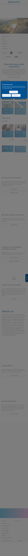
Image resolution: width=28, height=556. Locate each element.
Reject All (16, 95)
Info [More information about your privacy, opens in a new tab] (11, 88)
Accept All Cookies (6, 95)
